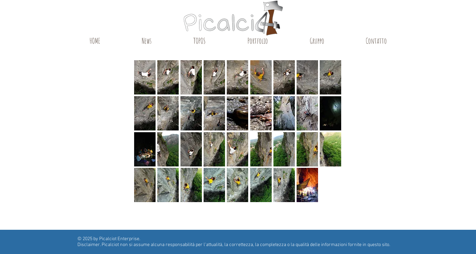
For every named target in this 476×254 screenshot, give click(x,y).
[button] (145, 77)
